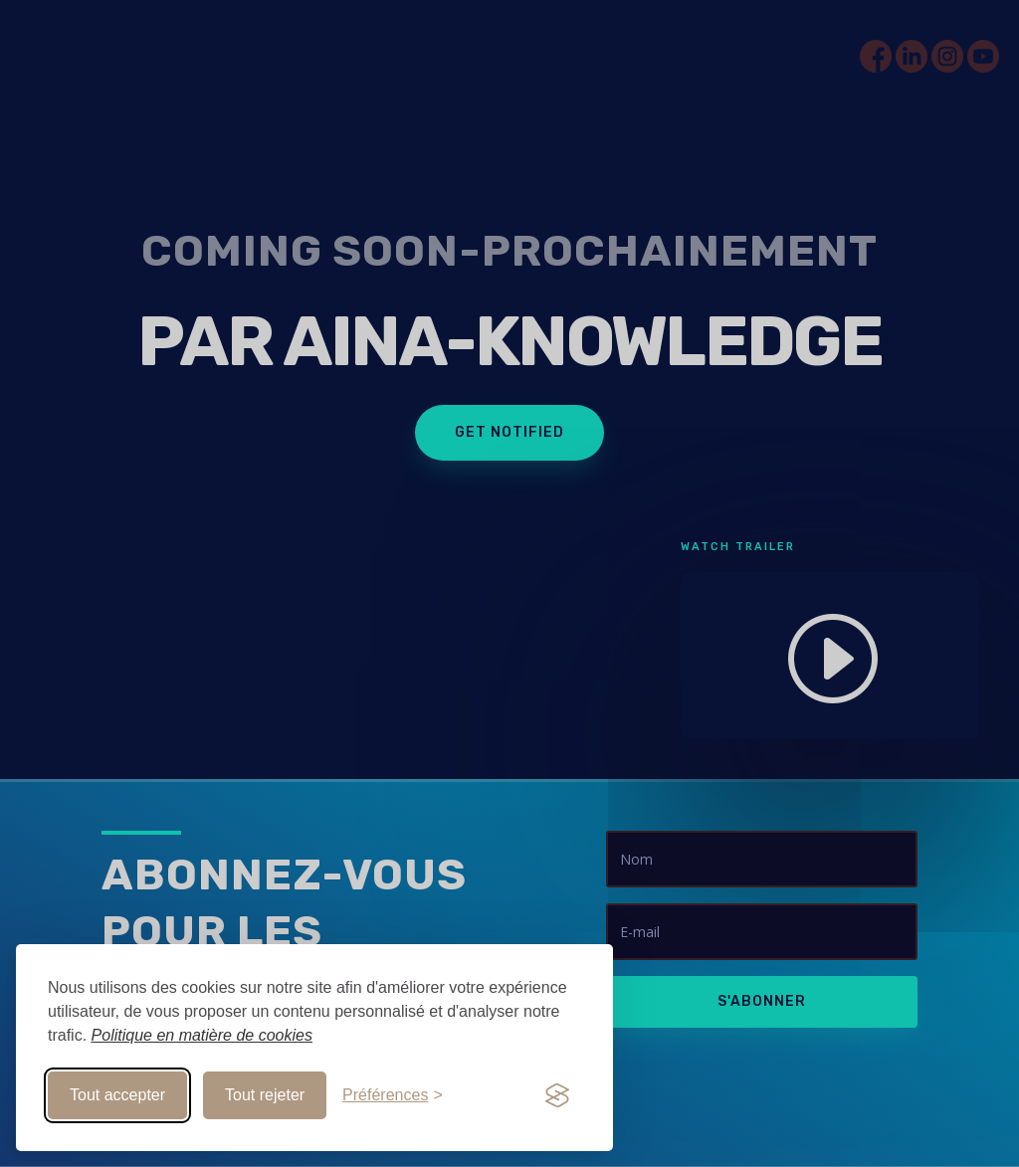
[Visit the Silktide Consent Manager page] (557, 1095)
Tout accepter (117, 1094)
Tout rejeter (265, 1094)
